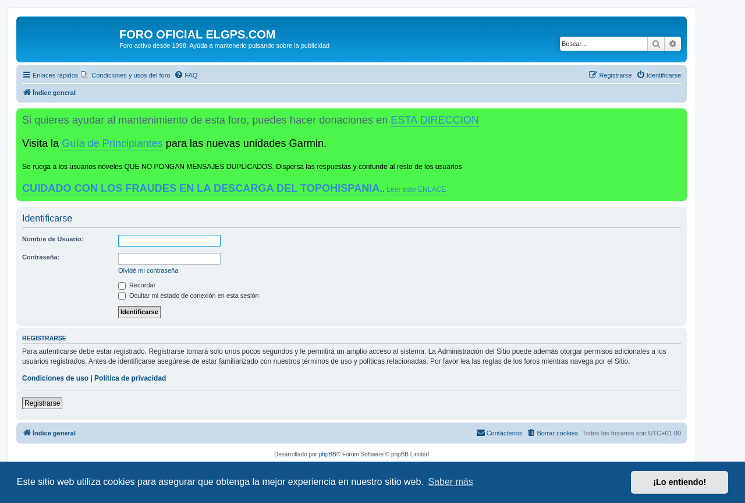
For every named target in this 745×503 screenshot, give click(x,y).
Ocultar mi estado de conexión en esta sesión (188, 295)
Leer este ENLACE (416, 189)
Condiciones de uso (55, 378)
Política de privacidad (130, 378)
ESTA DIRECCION (435, 120)
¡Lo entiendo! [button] (679, 482)
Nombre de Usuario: (52, 238)
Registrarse (42, 403)
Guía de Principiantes (112, 143)
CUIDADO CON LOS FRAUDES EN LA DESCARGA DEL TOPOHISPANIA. (202, 188)
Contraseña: (40, 257)
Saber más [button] (450, 482)
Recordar (136, 285)
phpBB (327, 454)
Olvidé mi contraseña (148, 270)
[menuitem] (125, 75)
